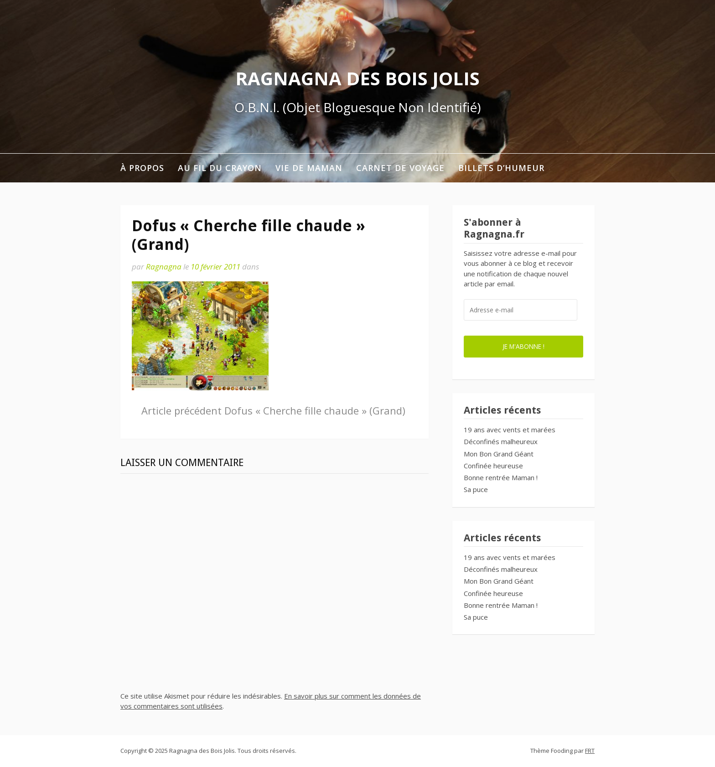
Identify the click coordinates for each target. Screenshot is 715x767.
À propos (142, 167)
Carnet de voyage (400, 167)
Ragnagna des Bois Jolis (357, 78)
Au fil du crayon (220, 167)
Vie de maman (308, 167)
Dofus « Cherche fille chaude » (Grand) (273, 410)
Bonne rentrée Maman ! (501, 477)
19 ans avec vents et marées (509, 429)
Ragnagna (163, 266)
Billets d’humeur (501, 167)
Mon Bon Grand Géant (499, 453)
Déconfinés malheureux (501, 441)
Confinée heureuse (493, 465)
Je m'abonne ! (523, 346)
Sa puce (476, 489)
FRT (590, 750)
